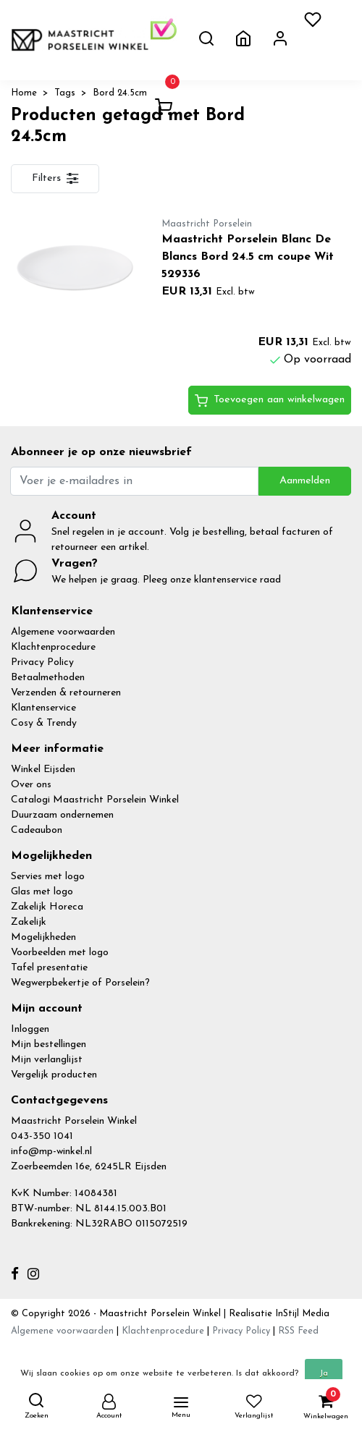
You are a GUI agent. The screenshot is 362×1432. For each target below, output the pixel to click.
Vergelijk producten (54, 1074)
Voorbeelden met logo (60, 952)
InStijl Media (300, 1313)
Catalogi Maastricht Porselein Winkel (95, 800)
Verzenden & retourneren (66, 692)
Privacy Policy (42, 662)
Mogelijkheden (43, 937)
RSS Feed (298, 1331)
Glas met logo (42, 891)
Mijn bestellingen (48, 1044)
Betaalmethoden (48, 677)
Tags (64, 93)
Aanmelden (304, 480)
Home (24, 93)
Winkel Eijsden (43, 769)
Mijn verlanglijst (47, 1059)
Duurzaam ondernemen (62, 815)
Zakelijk (28, 922)
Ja (323, 1373)
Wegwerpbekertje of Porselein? (80, 983)
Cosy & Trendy (44, 723)
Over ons (31, 784)
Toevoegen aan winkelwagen (270, 400)
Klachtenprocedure (53, 647)
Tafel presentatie (49, 967)
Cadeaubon (36, 830)
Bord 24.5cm (120, 93)
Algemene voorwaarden (63, 632)
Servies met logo (48, 876)
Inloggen (30, 1029)
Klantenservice (43, 708)
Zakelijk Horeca (47, 907)
